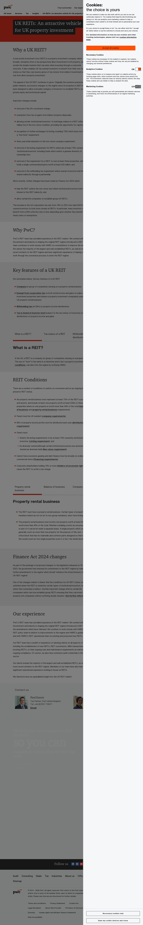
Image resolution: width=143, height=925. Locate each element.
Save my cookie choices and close (113, 921)
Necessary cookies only (113, 913)
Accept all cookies (111, 48)
